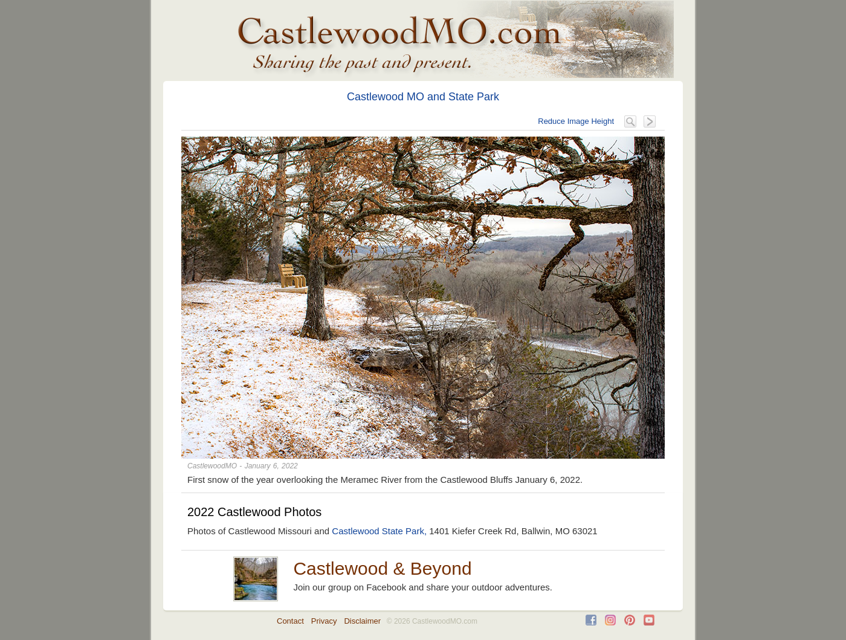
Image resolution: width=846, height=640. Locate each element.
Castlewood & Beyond (382, 568)
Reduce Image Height (576, 121)
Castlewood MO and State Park (423, 97)
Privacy (324, 620)
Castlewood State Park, (379, 531)
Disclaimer (362, 620)
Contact (290, 620)
